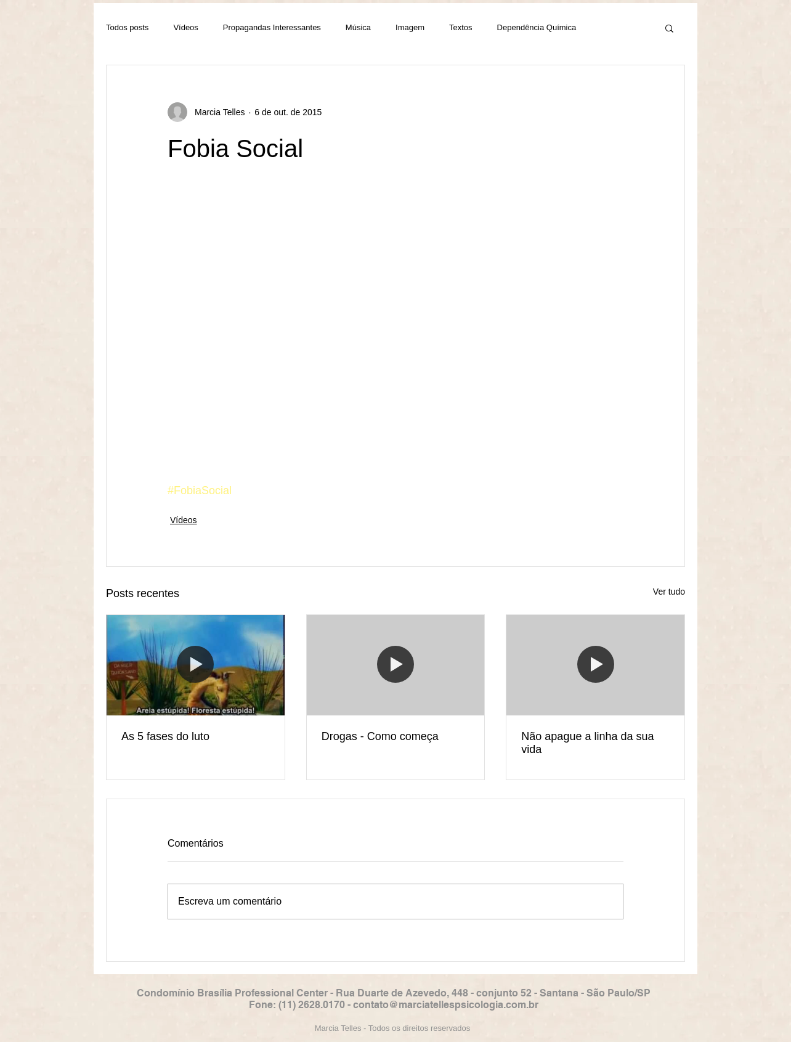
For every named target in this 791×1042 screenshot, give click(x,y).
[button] (669, 28)
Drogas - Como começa (380, 736)
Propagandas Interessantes (272, 27)
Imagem (410, 27)
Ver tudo (669, 591)
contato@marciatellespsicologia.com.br (445, 1005)
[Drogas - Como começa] (396, 665)
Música (358, 27)
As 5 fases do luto (165, 736)
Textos (461, 27)
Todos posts (127, 27)
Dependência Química (537, 27)
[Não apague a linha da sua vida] (595, 665)
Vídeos (185, 27)
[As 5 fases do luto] (196, 665)
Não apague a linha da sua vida (587, 742)
